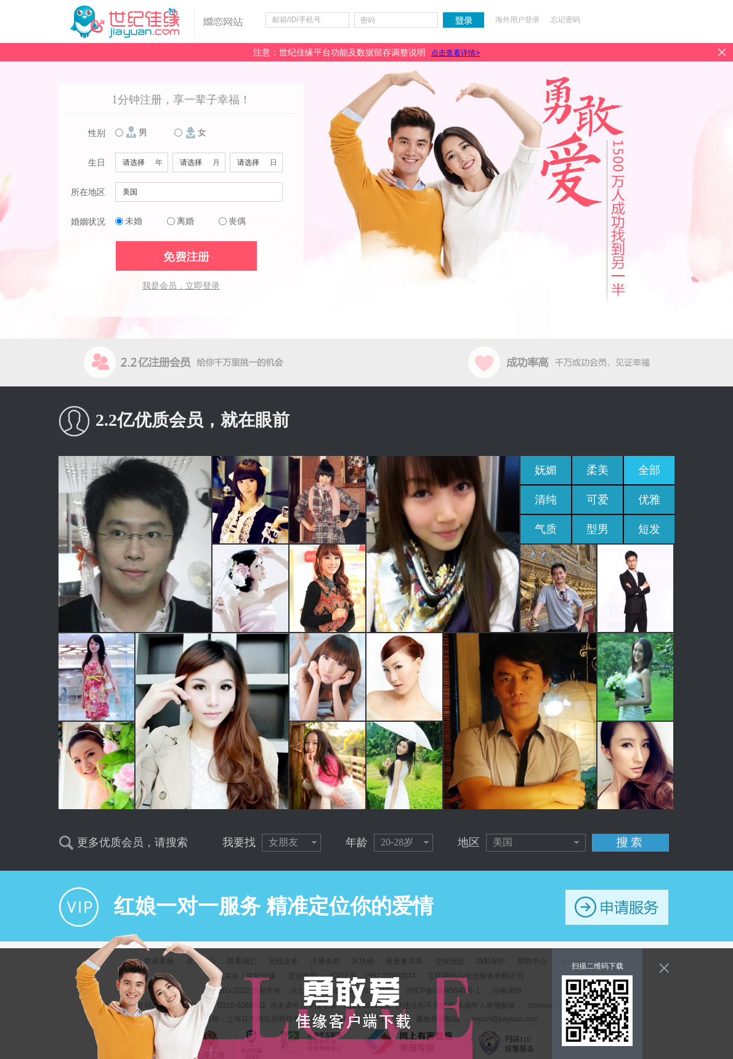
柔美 (597, 470)
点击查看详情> (455, 53)
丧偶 (237, 221)
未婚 (133, 221)
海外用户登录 (517, 19)
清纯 (546, 500)
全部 (649, 470)
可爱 (597, 500)
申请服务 (616, 907)
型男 (597, 529)
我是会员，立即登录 (181, 285)
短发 (649, 529)
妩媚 (546, 470)
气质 (546, 529)
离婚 (185, 221)
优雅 (649, 500)
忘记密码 (565, 19)
